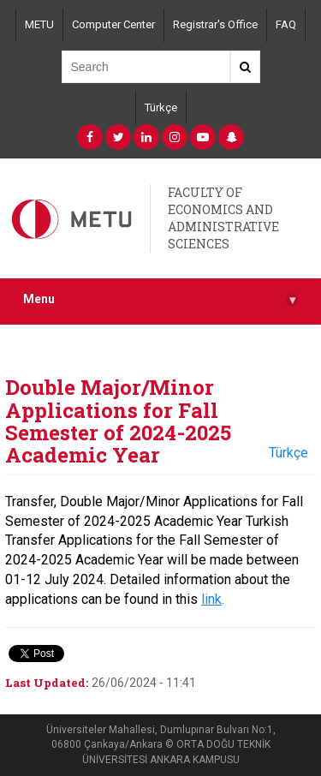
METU (39, 24)
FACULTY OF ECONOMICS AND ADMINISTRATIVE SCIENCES (223, 218)
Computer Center (113, 24)
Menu (160, 299)
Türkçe (161, 107)
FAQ (286, 24)
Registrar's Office (215, 24)
